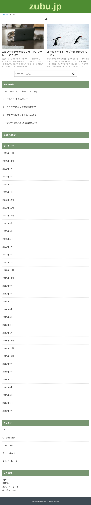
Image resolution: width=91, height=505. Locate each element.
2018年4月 (8, 403)
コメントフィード (10, 487)
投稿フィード (8, 483)
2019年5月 (8, 317)
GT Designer (9, 438)
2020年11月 (8, 208)
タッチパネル (9, 453)
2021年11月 (8, 153)
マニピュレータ (10, 461)
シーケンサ (8, 445)
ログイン (6, 480)
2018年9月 (8, 364)
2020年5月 (8, 239)
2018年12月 (8, 340)
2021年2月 (8, 184)
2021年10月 (8, 161)
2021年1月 (8, 192)
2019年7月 (8, 301)
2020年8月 (8, 223)
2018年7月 (8, 379)
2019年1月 (8, 333)
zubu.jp (45, 6)
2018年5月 (8, 395)
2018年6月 (8, 387)
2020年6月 (8, 231)
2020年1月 (8, 262)
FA (4, 430)
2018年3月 (8, 411)
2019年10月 (8, 278)
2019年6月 (8, 309)
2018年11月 (8, 348)
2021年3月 (8, 177)
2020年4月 (8, 247)
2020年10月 (8, 215)
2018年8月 (8, 372)
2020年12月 (8, 200)
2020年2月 (8, 255)
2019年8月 (8, 294)
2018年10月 (8, 356)
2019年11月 (8, 270)
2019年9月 (8, 286)
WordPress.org (9, 490)
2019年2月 (8, 325)
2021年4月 (8, 169)
